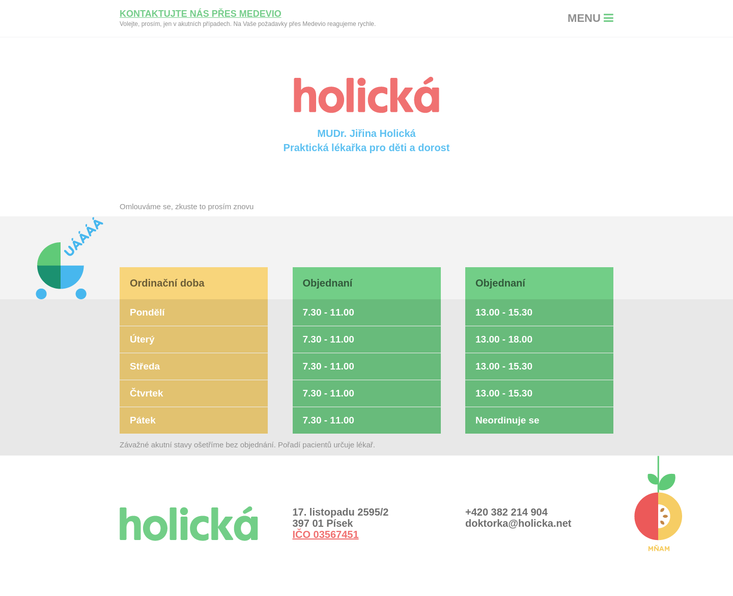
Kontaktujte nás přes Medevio (200, 14)
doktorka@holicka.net (518, 523)
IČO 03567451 (326, 534)
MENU (590, 18)
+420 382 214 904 (506, 512)
